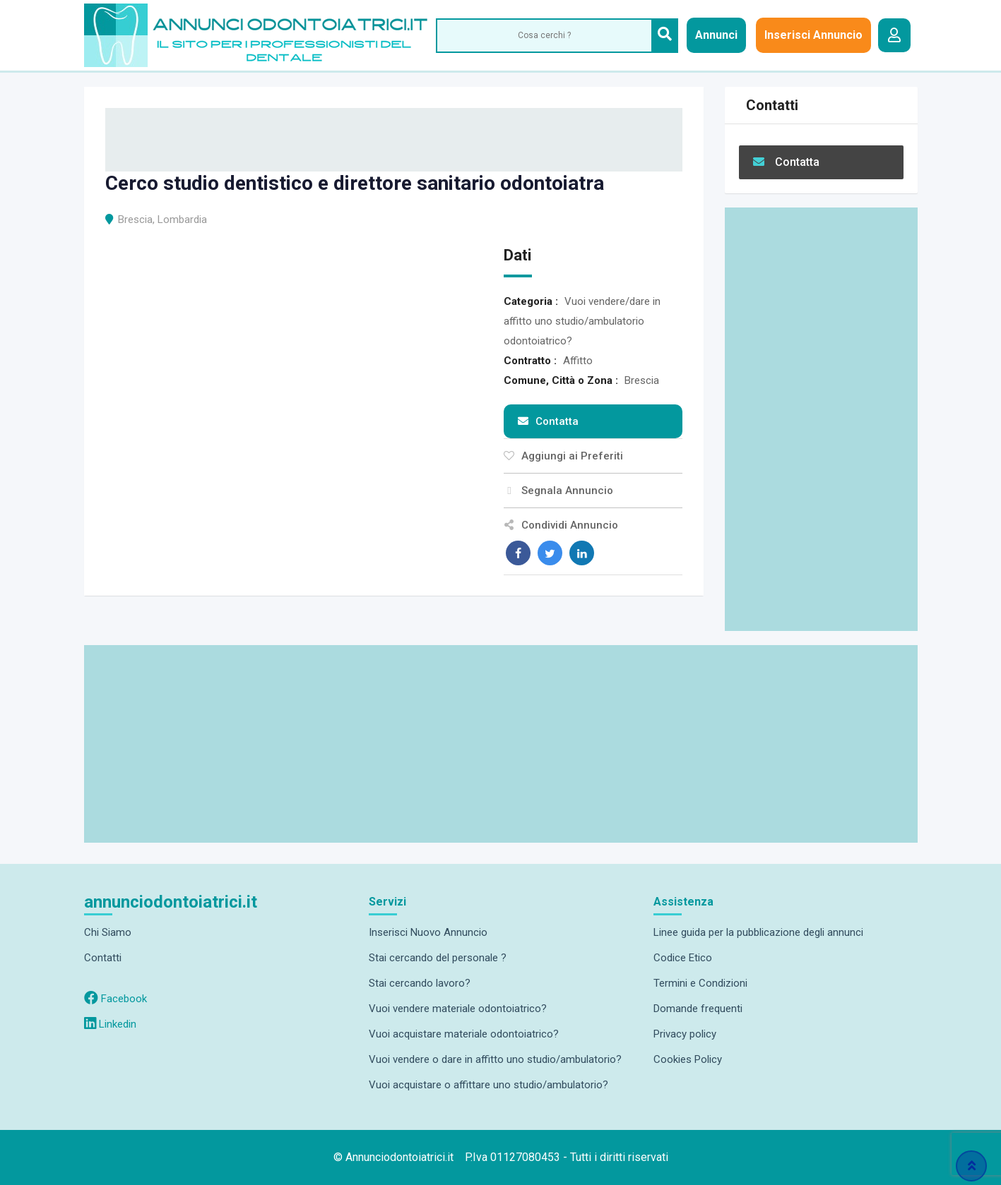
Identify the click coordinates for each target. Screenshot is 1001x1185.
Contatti (103, 957)
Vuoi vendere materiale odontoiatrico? (458, 1008)
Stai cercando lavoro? (419, 983)
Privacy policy (684, 1034)
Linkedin (110, 1024)
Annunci (716, 35)
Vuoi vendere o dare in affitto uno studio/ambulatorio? (495, 1059)
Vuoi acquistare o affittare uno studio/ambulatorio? (488, 1084)
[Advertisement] (821, 419)
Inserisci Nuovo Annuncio (428, 932)
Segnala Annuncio (558, 490)
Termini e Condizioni (700, 983)
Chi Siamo (107, 932)
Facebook (115, 998)
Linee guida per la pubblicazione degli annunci (758, 932)
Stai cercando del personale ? (438, 957)
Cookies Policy (687, 1059)
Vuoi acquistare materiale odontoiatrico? (464, 1034)
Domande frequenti (697, 1008)
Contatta (548, 421)
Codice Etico (682, 957)
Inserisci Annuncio (813, 35)
